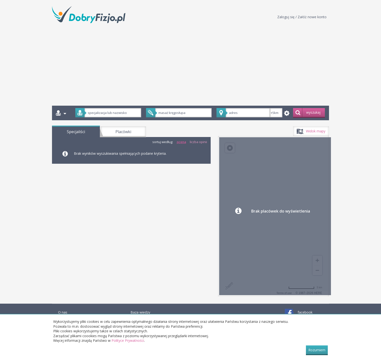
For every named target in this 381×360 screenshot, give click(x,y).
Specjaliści (76, 131)
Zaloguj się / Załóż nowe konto (302, 17)
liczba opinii (198, 142)
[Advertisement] (190, 63)
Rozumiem (316, 350)
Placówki (123, 131)
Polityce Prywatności (128, 340)
